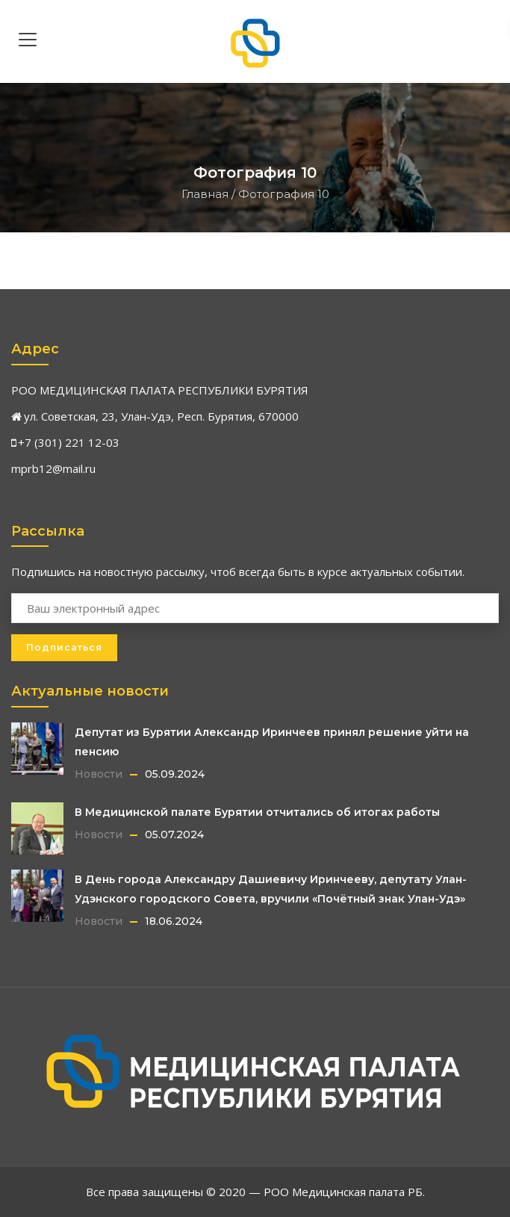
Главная (204, 194)
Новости (98, 774)
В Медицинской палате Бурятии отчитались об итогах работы (257, 812)
